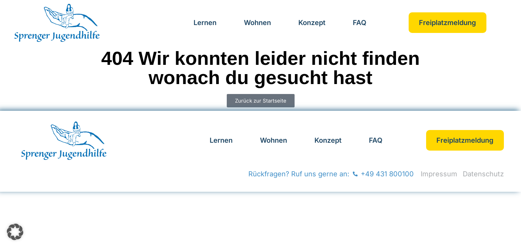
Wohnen (257, 23)
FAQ (359, 23)
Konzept (311, 23)
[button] (15, 232)
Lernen (205, 23)
